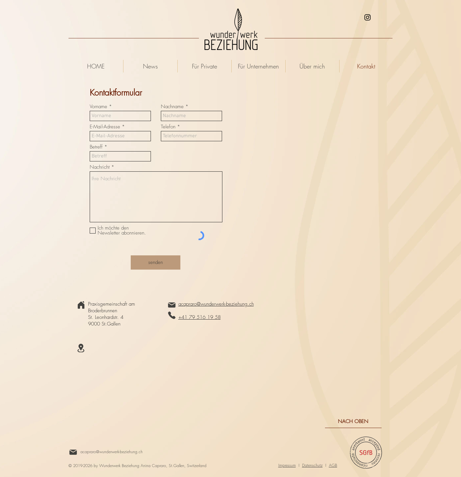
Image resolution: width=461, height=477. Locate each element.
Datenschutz (312, 465)
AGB (333, 465)
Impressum (287, 465)
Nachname (172, 106)
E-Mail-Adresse (105, 126)
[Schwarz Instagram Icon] (367, 17)
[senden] (155, 262)
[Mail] (171, 305)
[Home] (81, 305)
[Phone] (171, 315)
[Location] (81, 348)
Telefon (168, 126)
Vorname (98, 106)
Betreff (96, 147)
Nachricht (100, 167)
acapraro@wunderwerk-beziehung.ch (111, 452)
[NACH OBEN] (353, 421)
